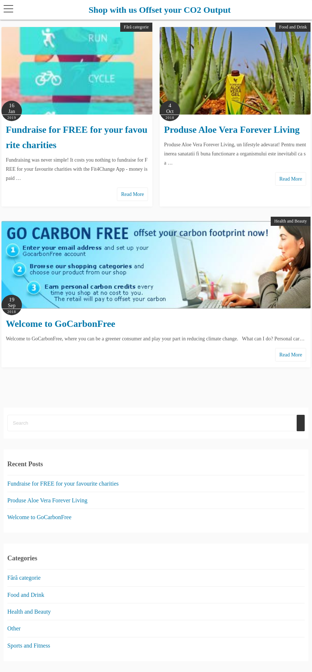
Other (13, 629)
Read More (132, 194)
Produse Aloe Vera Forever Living (232, 129)
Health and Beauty (290, 221)
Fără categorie (136, 27)
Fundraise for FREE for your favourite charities (63, 483)
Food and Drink (293, 27)
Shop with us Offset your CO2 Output (160, 9)
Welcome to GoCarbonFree (60, 323)
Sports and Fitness (28, 645)
